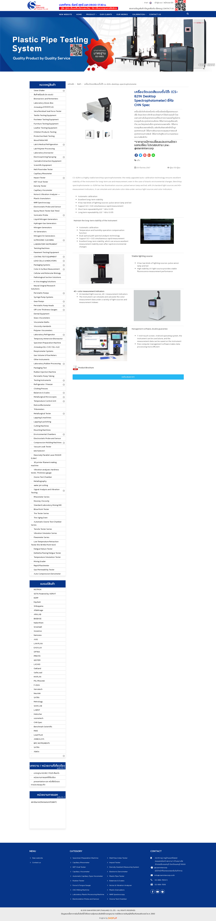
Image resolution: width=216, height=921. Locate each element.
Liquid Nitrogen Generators (46, 219)
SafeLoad (38, 672)
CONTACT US (156, 14)
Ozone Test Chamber (43, 477)
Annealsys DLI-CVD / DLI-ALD (47, 347)
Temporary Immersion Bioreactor (48, 338)
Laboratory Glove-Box (43, 103)
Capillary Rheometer (43, 173)
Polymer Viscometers (43, 330)
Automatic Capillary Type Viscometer (88, 876)
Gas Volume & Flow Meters (45, 355)
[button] (122, 93)
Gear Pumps (39, 301)
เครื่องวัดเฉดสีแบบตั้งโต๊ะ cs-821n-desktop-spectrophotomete (110, 84)
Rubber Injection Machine (45, 372)
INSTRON (37, 589)
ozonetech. (39, 718)
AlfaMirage (38, 610)
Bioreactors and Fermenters (46, 98)
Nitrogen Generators (43, 227)
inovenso (38, 631)
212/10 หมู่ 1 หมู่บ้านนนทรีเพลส (163, 858)
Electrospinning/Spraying (45, 156)
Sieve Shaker (39, 90)
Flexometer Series (41, 537)
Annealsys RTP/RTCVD (44, 107)
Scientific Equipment (43, 165)
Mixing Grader (40, 561)
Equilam (37, 602)
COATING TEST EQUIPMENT (45, 256)
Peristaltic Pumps (41, 293)
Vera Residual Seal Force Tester (47, 111)
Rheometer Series (41, 496)
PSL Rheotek (39, 680)
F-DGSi (37, 685)
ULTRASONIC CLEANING (44, 240)
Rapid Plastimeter (41, 565)
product (90, 14)
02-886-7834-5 (161, 880)
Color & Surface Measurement (47, 269)
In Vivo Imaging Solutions (45, 281)
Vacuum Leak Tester (42, 446)
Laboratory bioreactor (43, 152)
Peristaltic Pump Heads (44, 305)
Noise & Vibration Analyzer (120, 885)
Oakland (37, 668)
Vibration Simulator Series (45, 533)
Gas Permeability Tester (44, 569)
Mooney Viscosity (41, 501)
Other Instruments (41, 359)
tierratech (38, 689)
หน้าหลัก (71, 84)
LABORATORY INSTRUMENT (45, 244)
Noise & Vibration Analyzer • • (47, 194)
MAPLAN (37, 676)
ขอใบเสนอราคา (128, 377)
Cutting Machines (41, 425)
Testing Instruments (42, 380)
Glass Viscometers (42, 317)
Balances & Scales (42, 392)
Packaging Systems (42, 264)
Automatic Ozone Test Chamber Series (46, 523)
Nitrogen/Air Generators (44, 235)
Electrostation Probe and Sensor (86, 899)
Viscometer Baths (41, 322)
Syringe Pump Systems (43, 297)
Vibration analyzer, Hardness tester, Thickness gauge (45, 471)
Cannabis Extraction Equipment (47, 161)
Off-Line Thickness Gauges (45, 309)
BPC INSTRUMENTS (42, 743)
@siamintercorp (160, 867)
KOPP (36, 597)
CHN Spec (38, 722)
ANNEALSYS (39, 739)
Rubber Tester (78, 880)
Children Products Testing (45, 132)
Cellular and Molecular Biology (47, 273)
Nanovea (37, 635)
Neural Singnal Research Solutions (43, 287)
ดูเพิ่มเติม (61, 768)
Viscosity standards (42, 326)
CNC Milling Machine (81, 890)
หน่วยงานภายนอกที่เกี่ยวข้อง (45, 777)
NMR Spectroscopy (42, 202)
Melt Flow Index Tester (43, 169)
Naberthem (38, 622)
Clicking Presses (41, 388)
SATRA (37, 697)
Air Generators (40, 231)
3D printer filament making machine (44, 464)
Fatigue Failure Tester (43, 548)
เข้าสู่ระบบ (158, 2)
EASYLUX (38, 647)
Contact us (36, 862)
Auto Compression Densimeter (47, 573)
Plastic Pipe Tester (116, 876)
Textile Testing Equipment (45, 115)
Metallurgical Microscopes (45, 396)
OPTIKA (37, 651)
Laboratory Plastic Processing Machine (88, 894)
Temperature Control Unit (45, 401)
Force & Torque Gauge (82, 885)
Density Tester (40, 186)
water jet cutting (41, 485)
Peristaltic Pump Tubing (44, 376)
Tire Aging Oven (41, 517)
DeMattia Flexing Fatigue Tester (47, 553)
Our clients (106, 14)
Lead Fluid (38, 734)
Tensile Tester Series (43, 529)
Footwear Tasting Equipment (46, 119)
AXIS (36, 639)
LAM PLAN (38, 643)
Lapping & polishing (42, 421)
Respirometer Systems (43, 351)
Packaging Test (40, 367)
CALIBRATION (139, 14)
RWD (36, 730)
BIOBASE (37, 618)
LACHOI (37, 664)
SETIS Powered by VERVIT (45, 593)
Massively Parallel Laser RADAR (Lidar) (46, 457)
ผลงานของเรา (39, 450)
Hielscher (38, 714)
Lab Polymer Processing (44, 148)
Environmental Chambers (45, 434)
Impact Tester (39, 177)
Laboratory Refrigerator (44, 334)
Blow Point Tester (41, 509)
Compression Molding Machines (48, 442)
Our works (122, 14)
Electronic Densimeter (118, 871)
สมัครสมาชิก (168, 2)
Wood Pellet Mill (41, 140)
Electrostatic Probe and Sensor (47, 206)
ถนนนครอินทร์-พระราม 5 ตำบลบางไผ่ (166, 861)
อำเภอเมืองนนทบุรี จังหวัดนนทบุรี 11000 (168, 864)
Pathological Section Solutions (47, 277)
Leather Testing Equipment (45, 127)
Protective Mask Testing (44, 136)
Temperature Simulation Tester (47, 557)
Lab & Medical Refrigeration (46, 144)
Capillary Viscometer (43, 190)
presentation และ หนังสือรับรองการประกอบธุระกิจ (45, 783)
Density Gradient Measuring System (124, 867)
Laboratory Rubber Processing (47, 363)
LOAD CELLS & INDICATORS (45, 260)
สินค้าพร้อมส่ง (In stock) (43, 94)
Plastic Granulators (42, 198)
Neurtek (37, 693)
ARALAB (37, 614)
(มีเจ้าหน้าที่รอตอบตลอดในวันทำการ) (168, 870)
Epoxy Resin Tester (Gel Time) (47, 210)
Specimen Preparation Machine (47, 342)
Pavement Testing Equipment (46, 252)
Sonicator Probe (41, 215)
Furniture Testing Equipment (46, 123)
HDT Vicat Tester (41, 181)
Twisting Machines (42, 248)
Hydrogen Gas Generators (45, 223)
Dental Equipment (41, 313)
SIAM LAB (38, 705)
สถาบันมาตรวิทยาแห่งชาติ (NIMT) (44, 802)
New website (65, 14)
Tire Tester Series (41, 513)
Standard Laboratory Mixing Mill (48, 505)
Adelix (36, 751)
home (78, 14)
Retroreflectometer (42, 405)
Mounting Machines (42, 430)
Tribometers (39, 409)
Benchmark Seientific (43, 726)
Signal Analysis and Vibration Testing (45, 491)
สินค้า (79, 84)
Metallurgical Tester (42, 413)
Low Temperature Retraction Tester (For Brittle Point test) (45, 543)
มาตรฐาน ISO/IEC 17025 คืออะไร (46, 773)
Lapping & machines (42, 417)
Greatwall (38, 626)
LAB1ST (37, 710)
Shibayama (38, 606)
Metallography (40, 481)
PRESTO (37, 655)
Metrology (38, 701)
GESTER (37, 660)
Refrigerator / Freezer (43, 384)
